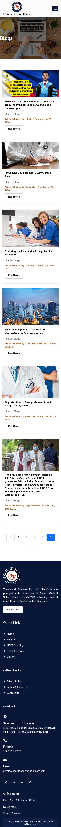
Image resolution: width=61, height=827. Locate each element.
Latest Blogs (13, 114)
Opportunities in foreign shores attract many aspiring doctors (28, 403)
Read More (14, 128)
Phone (8, 746)
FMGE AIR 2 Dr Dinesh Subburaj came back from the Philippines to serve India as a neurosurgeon (29, 105)
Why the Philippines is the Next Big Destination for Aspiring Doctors (25, 331)
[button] (55, 8)
